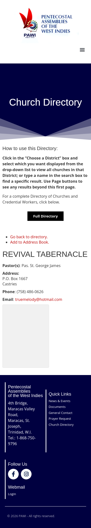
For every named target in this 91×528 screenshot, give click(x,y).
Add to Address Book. (29, 242)
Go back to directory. (29, 236)
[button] (82, 50)
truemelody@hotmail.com (38, 299)
